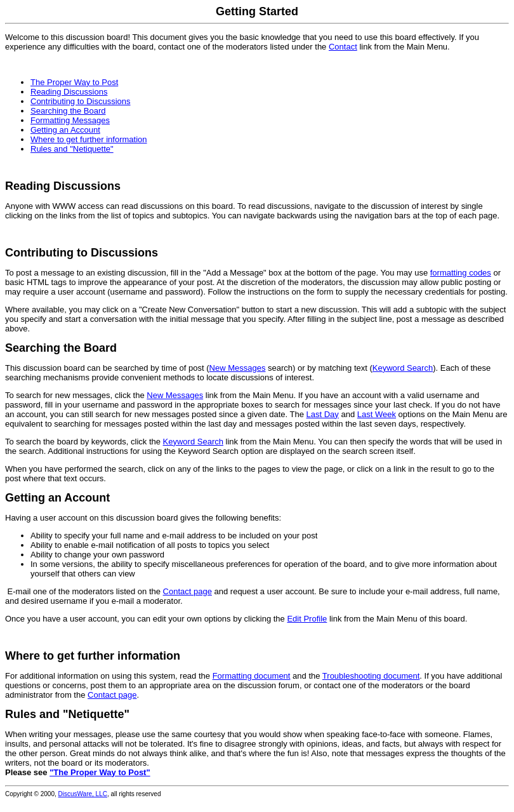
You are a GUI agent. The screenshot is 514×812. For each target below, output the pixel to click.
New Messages (237, 368)
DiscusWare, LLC (82, 793)
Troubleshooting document (370, 676)
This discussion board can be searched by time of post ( (107, 368)
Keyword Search (402, 368)
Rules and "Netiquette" (72, 149)
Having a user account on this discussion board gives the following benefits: (143, 517)
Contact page (187, 591)
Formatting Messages (70, 120)
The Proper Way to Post (74, 82)
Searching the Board (68, 111)
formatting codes (460, 272)
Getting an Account (65, 130)
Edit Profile (307, 618)
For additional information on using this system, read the (109, 676)
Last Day (322, 414)
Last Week (376, 414)
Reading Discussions (68, 92)
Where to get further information (88, 139)
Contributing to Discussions (80, 101)
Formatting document (252, 676)
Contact (343, 46)
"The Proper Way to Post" (99, 772)
